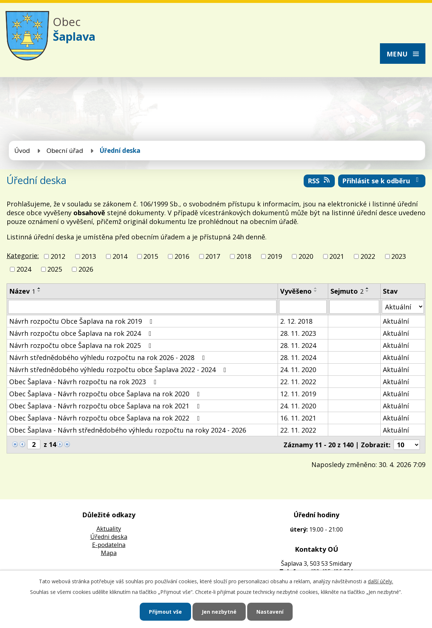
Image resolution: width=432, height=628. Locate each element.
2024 (24, 269)
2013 (88, 256)
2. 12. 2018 (296, 321)
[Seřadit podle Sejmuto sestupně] (367, 291)
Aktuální (396, 321)
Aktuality (108, 529)
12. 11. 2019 (298, 393)
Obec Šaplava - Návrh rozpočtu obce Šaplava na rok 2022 (106, 418)
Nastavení (269, 611)
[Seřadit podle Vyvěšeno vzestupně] (316, 288)
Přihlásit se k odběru (382, 180)
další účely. (380, 581)
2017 (212, 256)
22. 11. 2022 (298, 381)
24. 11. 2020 (298, 369)
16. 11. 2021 (298, 418)
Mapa (109, 553)
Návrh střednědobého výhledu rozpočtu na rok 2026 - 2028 (108, 357)
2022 (367, 256)
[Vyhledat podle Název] (142, 307)
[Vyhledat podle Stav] (403, 306)
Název (22, 291)
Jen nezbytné (219, 611)
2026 (85, 269)
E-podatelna (108, 545)
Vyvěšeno (296, 291)
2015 (150, 256)
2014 (120, 256)
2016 (182, 256)
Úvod (22, 150)
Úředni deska (108, 537)
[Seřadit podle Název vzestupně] (39, 288)
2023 (398, 256)
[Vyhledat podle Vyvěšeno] (303, 307)
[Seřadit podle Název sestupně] (39, 291)
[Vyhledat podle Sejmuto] (354, 307)
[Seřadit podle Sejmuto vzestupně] (367, 288)
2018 (244, 256)
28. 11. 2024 (298, 345)
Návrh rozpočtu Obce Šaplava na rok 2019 (82, 321)
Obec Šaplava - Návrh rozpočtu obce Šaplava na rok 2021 (106, 405)
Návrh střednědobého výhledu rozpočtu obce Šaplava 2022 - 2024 (119, 369)
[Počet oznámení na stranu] (406, 445)
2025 (54, 269)
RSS (319, 180)
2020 (306, 256)
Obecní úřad (65, 150)
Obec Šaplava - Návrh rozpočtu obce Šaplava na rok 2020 (106, 393)
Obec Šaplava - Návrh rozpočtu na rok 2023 (84, 381)
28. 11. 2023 (298, 333)
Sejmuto (346, 291)
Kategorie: (23, 255)
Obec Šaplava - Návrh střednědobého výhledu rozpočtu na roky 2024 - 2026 (127, 430)
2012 (58, 256)
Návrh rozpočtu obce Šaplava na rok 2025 (81, 345)
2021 (336, 256)
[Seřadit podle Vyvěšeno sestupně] (316, 291)
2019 (274, 256)
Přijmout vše (165, 611)
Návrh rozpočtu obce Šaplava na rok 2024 (81, 333)
